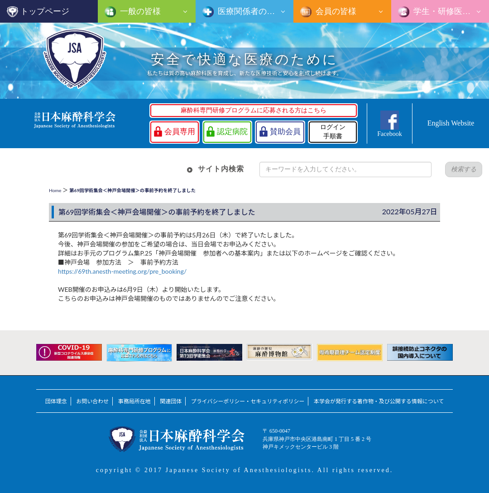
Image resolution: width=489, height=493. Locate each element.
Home (55, 190)
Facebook (389, 133)
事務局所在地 (134, 401)
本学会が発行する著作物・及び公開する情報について (379, 401)
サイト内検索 (221, 169)
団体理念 (56, 401)
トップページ (44, 11)
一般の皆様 (139, 11)
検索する (463, 169)
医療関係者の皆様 (249, 11)
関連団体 (171, 401)
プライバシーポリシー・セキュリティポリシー (248, 401)
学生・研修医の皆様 (449, 11)
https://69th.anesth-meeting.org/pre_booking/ (122, 271)
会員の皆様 (335, 11)
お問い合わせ (92, 401)
